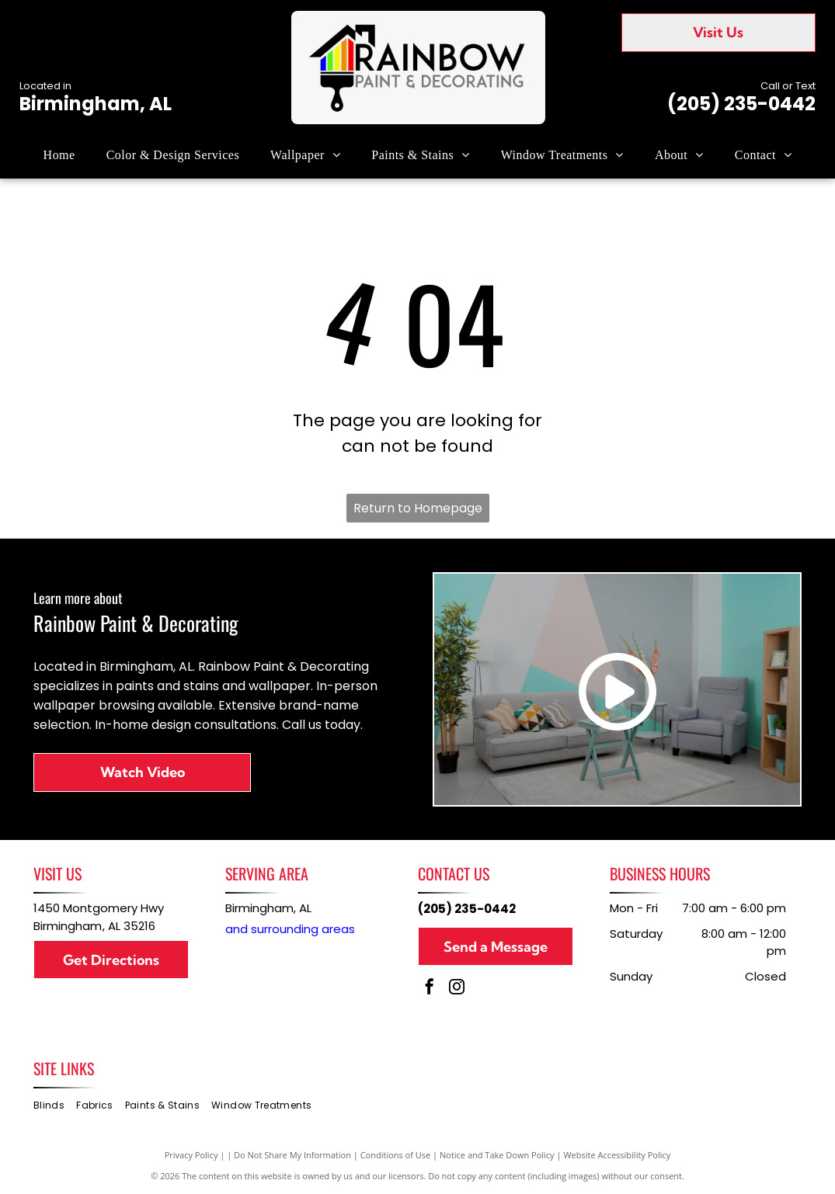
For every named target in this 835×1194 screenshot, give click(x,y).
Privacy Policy (191, 1155)
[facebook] (429, 988)
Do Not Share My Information (292, 1155)
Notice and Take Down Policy (497, 1155)
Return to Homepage (417, 508)
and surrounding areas (290, 929)
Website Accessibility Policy (616, 1155)
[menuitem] (59, 155)
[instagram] (456, 988)
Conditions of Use (395, 1155)
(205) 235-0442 (741, 103)
